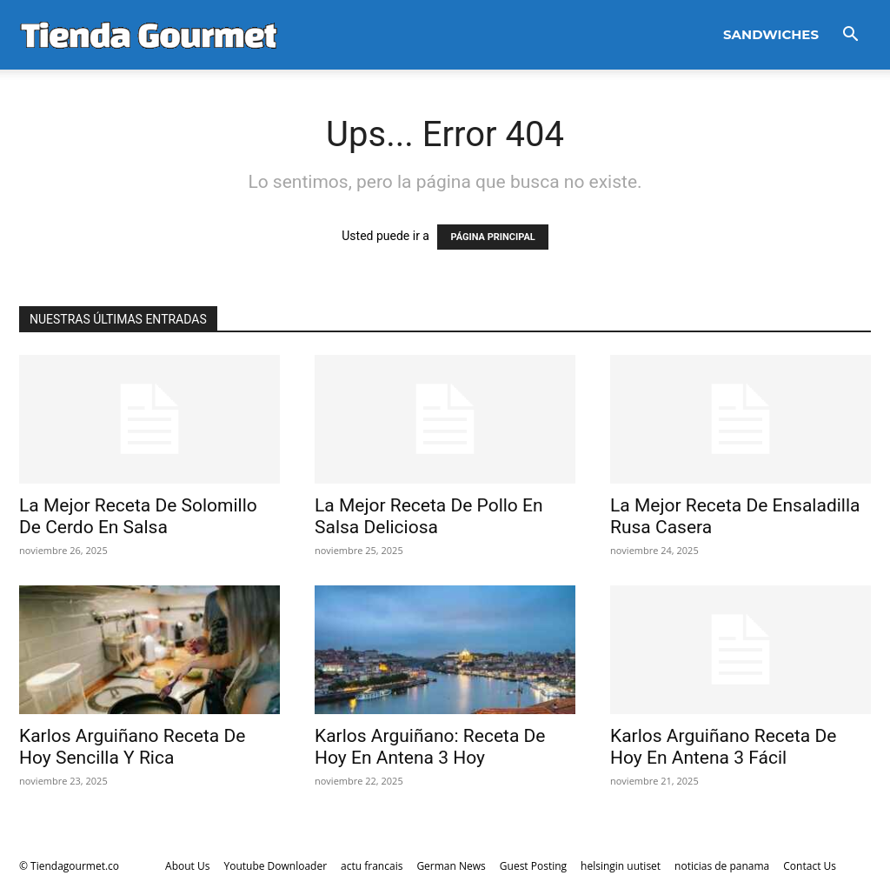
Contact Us (809, 866)
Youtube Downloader (275, 866)
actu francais (371, 866)
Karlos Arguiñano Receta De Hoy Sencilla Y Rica (132, 746)
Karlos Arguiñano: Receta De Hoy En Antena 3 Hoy (430, 746)
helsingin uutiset (621, 866)
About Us (187, 866)
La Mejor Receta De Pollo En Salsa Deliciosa (429, 516)
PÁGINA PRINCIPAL (492, 237)
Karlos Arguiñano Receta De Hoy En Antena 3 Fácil (723, 746)
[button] (850, 36)
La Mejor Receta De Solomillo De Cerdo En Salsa (138, 516)
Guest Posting (533, 866)
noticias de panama (721, 866)
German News (450, 866)
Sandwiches (771, 34)
